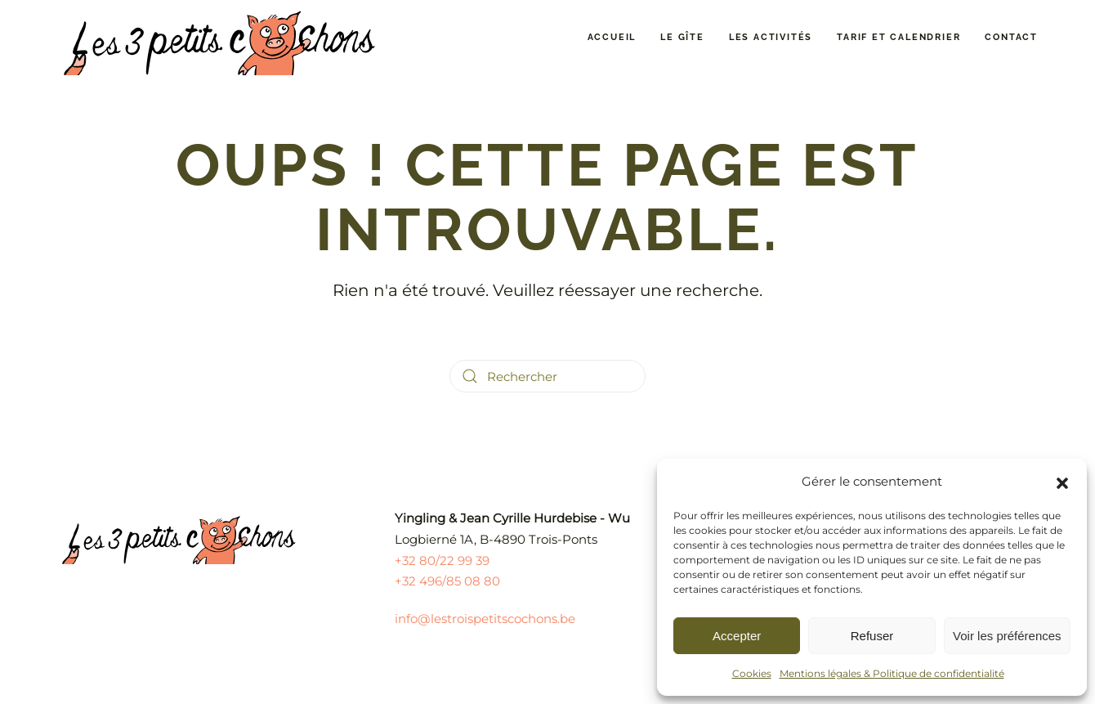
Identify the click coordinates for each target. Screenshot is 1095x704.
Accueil (612, 37)
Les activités (770, 37)
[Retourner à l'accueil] (220, 37)
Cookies (751, 673)
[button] (1062, 481)
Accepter (737, 636)
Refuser (872, 636)
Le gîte (682, 37)
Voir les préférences (1007, 636)
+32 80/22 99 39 (442, 560)
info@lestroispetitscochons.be (485, 618)
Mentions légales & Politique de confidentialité (892, 673)
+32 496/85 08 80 (447, 581)
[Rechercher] (547, 376)
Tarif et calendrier (898, 37)
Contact (1011, 37)
